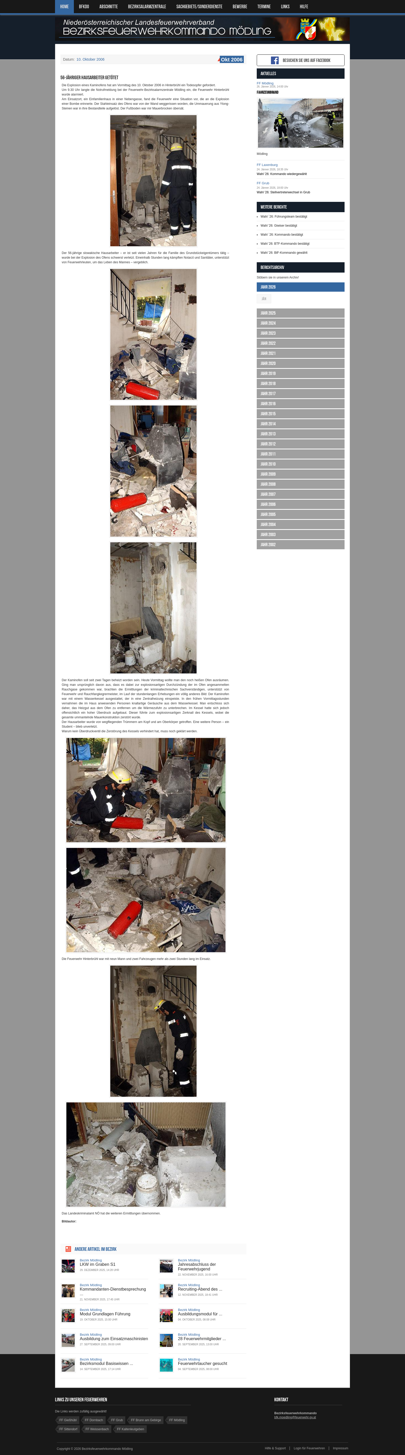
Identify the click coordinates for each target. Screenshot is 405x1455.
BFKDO (84, 6)
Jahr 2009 (268, 474)
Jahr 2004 (268, 524)
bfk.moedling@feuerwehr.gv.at (295, 1417)
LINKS (285, 6)
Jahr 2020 (268, 363)
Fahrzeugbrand (267, 92)
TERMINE (264, 6)
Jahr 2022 (268, 343)
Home (64, 6)
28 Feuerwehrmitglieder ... (202, 1339)
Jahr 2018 (268, 383)
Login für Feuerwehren (309, 1448)
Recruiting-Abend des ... (200, 1289)
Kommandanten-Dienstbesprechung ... (113, 1291)
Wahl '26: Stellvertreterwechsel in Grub (283, 192)
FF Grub (263, 183)
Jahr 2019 (268, 373)
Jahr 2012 (268, 444)
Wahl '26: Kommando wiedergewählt (282, 174)
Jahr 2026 (268, 287)
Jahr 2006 (268, 504)
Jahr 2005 (268, 514)
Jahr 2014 (268, 423)
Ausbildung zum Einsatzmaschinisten (114, 1339)
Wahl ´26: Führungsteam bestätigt (284, 216)
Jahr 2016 (268, 403)
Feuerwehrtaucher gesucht (202, 1363)
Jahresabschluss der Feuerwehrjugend (197, 1266)
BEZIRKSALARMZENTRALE (147, 6)
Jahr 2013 (268, 433)
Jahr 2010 (268, 464)
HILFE (304, 6)
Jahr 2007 (268, 494)
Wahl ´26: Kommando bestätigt (282, 234)
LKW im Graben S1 (97, 1264)
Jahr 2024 (268, 323)
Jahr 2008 (268, 484)
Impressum (340, 1448)
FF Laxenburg (267, 165)
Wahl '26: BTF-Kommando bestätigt (285, 243)
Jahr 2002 (268, 544)
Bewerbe (240, 6)
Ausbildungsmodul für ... (200, 1314)
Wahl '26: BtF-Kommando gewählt (284, 253)
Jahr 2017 (268, 393)
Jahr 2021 (268, 353)
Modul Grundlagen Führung (105, 1314)
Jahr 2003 (268, 534)
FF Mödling (265, 83)
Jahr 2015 (268, 413)
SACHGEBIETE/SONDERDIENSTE (199, 6)
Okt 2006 (231, 60)
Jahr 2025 (268, 313)
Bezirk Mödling (91, 1260)
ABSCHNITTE (108, 6)
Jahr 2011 (268, 454)
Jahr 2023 (268, 333)
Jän (264, 299)
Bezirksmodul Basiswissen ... (106, 1363)
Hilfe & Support (275, 1448)
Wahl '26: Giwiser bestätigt (279, 225)
